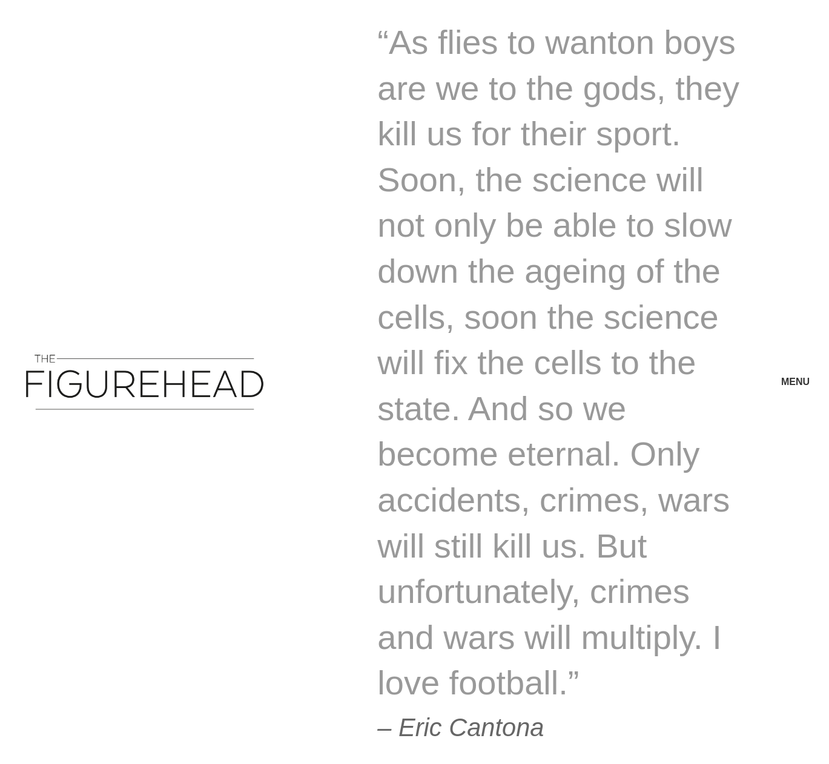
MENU (795, 382)
